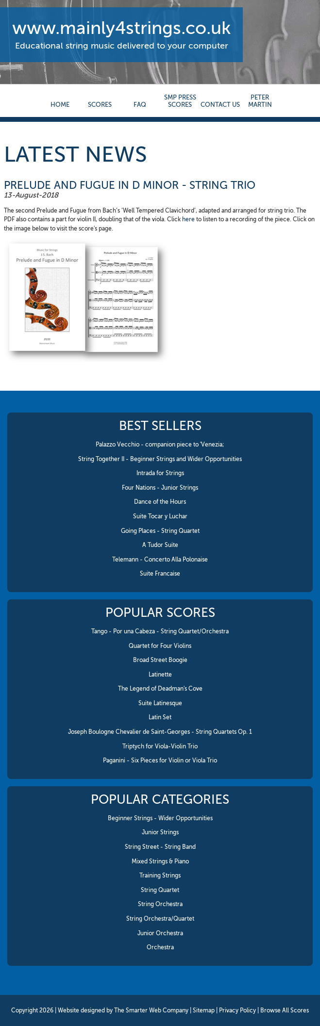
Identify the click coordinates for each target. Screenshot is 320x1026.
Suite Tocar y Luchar (160, 516)
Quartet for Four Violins (160, 646)
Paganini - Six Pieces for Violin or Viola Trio (160, 760)
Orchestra (160, 947)
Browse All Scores (284, 1010)
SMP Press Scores (180, 101)
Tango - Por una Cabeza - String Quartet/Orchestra (160, 631)
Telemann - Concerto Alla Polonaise (160, 559)
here (188, 219)
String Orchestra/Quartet (160, 918)
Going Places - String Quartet (160, 531)
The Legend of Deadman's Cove (160, 688)
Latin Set (160, 717)
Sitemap (204, 1010)
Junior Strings (160, 832)
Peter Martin (260, 101)
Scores (100, 104)
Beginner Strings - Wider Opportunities (160, 818)
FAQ (140, 104)
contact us (220, 104)
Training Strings (160, 875)
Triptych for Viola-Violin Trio (160, 746)
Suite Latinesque (160, 703)
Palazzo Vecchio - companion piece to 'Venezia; (160, 444)
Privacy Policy (237, 1010)
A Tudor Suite (160, 545)
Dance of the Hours (160, 501)
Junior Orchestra (160, 933)
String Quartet (160, 890)
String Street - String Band (160, 847)
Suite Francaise (160, 573)
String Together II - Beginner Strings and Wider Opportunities (160, 459)
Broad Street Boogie (160, 660)
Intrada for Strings (160, 473)
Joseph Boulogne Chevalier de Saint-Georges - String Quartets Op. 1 (160, 731)
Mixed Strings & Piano (160, 861)
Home (60, 104)
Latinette (160, 674)
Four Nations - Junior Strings (160, 487)
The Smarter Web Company (151, 1010)
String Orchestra (160, 904)
